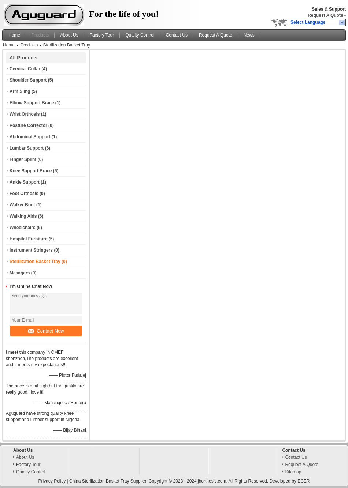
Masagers (20, 272)
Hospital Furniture (28, 238)
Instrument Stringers (31, 250)
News (249, 35)
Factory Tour (102, 35)
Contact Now (46, 331)
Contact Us (177, 35)
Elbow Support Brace (32, 102)
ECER (303, 481)
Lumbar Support (27, 148)
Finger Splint (23, 159)
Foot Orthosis (24, 193)
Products (40, 35)
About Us (69, 35)
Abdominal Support (30, 136)
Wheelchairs (23, 227)
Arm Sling (20, 91)
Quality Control (139, 35)
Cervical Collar (25, 68)
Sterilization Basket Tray (35, 261)
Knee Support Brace (31, 170)
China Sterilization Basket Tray (99, 481)
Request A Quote (325, 15)
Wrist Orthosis (25, 114)
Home (14, 35)
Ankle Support (25, 182)
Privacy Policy (52, 481)
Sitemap (293, 471)
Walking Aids (23, 216)
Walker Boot (22, 204)
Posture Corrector (28, 125)
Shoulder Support (28, 80)
